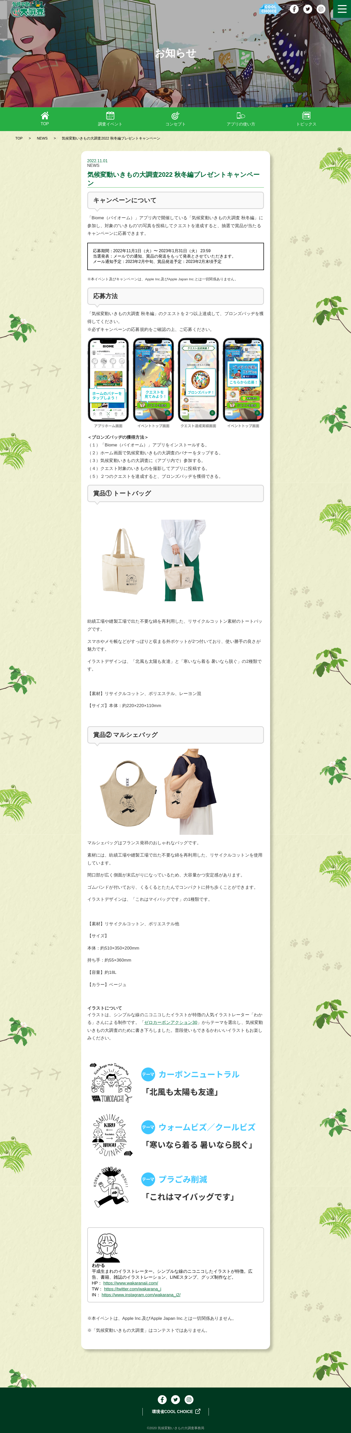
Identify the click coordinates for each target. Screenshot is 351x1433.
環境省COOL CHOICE (176, 1411)
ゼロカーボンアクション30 (170, 1022)
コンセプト (175, 124)
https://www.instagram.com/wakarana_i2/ (141, 1294)
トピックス (306, 124)
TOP (45, 124)
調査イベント (110, 124)
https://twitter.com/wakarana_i (132, 1289)
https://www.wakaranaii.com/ (130, 1283)
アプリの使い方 (241, 124)
